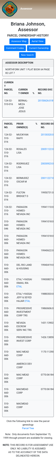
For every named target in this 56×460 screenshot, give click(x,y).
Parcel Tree (28, 428)
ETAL (19, 286)
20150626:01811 (47, 100)
